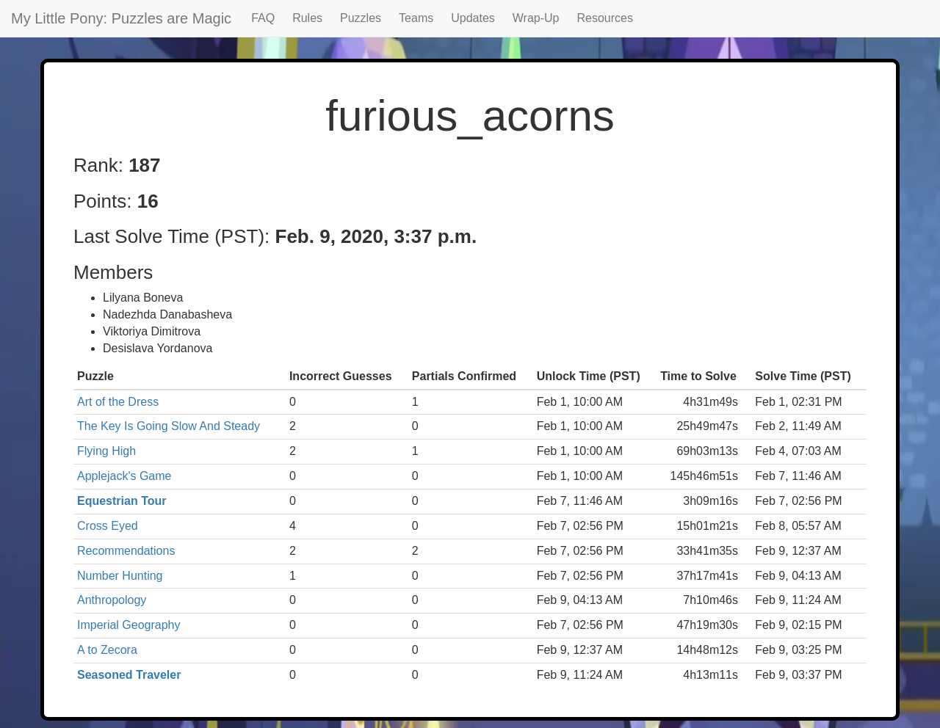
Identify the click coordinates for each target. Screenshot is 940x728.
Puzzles (360, 18)
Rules (307, 18)
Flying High (106, 451)
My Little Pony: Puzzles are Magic (121, 18)
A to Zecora (107, 650)
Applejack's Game (124, 476)
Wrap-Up (536, 18)
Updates (473, 18)
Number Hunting (120, 575)
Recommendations (126, 551)
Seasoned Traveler (129, 675)
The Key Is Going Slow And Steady (168, 426)
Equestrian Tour (122, 501)
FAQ (263, 18)
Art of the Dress (118, 402)
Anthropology (111, 600)
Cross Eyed (107, 526)
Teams (416, 18)
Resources (605, 18)
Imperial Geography (129, 625)
